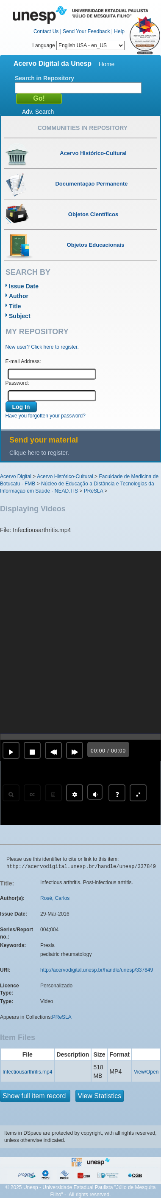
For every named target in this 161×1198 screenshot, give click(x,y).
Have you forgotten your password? (46, 416)
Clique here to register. (39, 452)
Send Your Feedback (86, 31)
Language (78, 45)
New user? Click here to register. (42, 347)
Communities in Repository (83, 127)
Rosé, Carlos (54, 898)
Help (119, 31)
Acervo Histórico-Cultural (65, 476)
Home (106, 64)
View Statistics (100, 1095)
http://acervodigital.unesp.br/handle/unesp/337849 (96, 970)
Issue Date (24, 286)
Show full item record (35, 1095)
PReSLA (93, 491)
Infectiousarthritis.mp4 (27, 1072)
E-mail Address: (23, 361)
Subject (20, 316)
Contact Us (45, 31)
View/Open (146, 1072)
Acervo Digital (15, 476)
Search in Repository (44, 78)
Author (18, 296)
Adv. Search (38, 111)
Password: (17, 383)
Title (15, 306)
